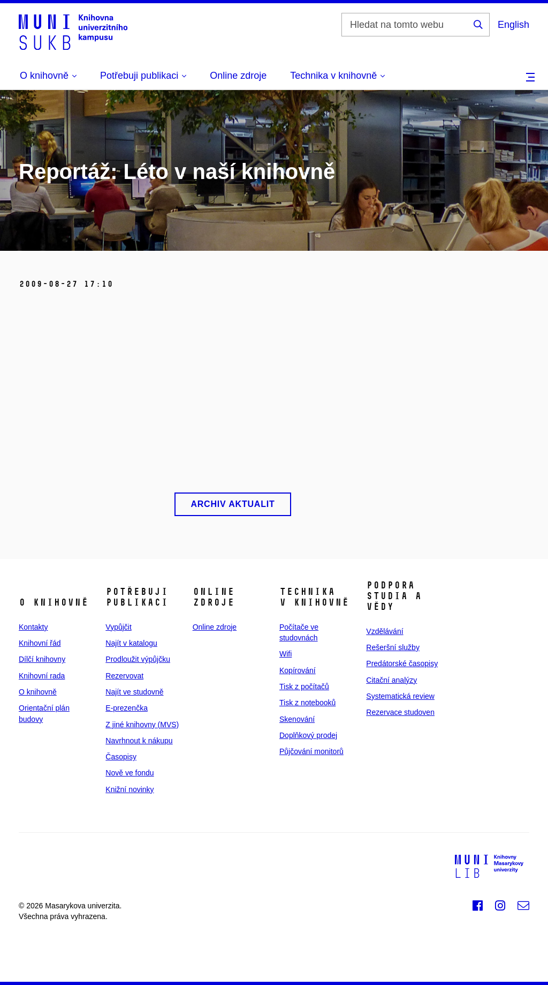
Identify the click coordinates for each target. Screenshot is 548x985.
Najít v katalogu (131, 643)
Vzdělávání (384, 631)
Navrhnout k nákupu (138, 740)
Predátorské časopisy (402, 663)
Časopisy (120, 756)
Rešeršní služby (393, 647)
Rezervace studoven (400, 712)
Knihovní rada (42, 675)
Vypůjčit (118, 627)
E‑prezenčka (126, 708)
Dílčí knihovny (42, 659)
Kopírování (297, 670)
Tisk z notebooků (307, 702)
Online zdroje (238, 75)
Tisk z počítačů (304, 686)
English (513, 24)
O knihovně (38, 692)
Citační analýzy (391, 680)
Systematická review (400, 696)
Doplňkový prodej (308, 735)
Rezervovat (124, 675)
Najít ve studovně (134, 692)
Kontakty (33, 627)
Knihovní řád (40, 643)
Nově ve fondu (129, 772)
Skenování (297, 719)
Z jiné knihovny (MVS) (142, 724)
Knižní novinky (129, 789)
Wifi (285, 654)
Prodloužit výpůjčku (137, 659)
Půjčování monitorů (311, 751)
